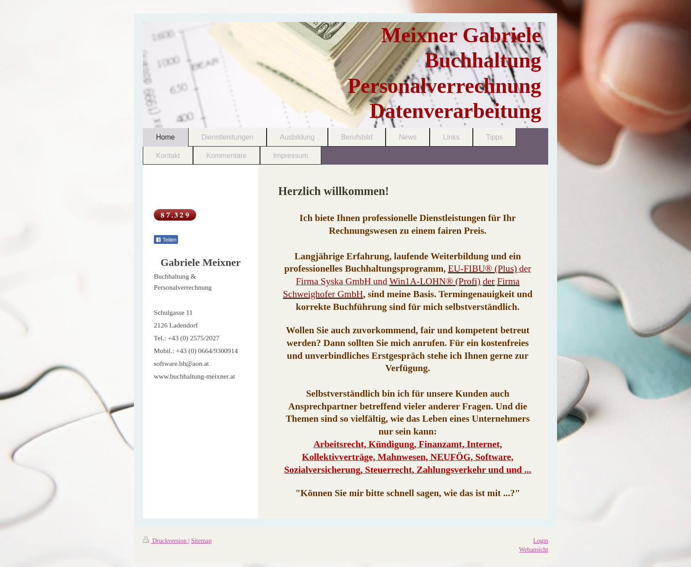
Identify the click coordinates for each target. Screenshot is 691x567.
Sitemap (201, 540)
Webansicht (533, 549)
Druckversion (165, 540)
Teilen (166, 240)
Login (540, 540)
